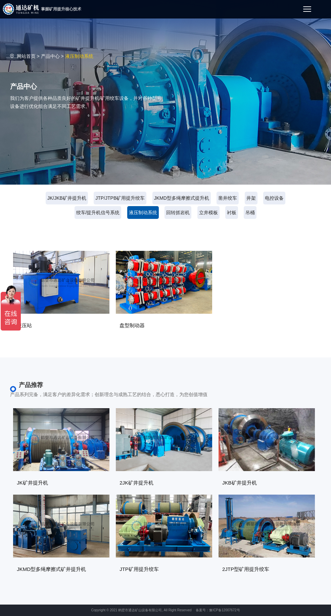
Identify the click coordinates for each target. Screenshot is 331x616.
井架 (251, 198)
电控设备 (274, 198)
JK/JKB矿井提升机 (66, 198)
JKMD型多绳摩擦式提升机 (181, 198)
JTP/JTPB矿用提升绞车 (120, 198)
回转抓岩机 (178, 212)
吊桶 (250, 212)
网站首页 (26, 56)
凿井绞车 (227, 198)
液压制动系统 (143, 212)
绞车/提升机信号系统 (98, 212)
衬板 (231, 212)
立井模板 (208, 212)
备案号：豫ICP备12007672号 (218, 610)
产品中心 (50, 56)
